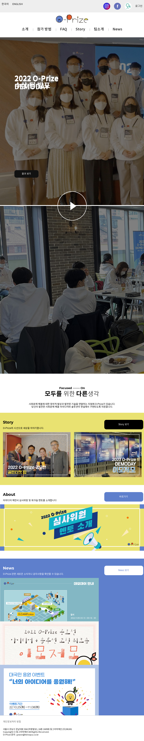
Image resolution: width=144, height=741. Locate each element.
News (117, 29)
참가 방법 (44, 29)
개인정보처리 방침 (12, 721)
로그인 (138, 6)
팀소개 (99, 29)
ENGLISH (17, 4)
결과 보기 (26, 174)
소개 (25, 29)
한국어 (5, 4)
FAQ (63, 29)
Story (80, 29)
